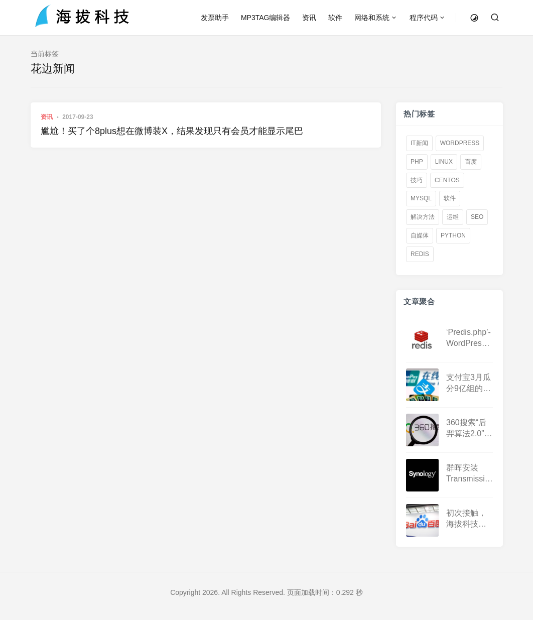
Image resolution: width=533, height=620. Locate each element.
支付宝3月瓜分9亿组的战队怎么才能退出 (468, 383)
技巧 (417, 179)
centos (447, 179)
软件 (335, 18)
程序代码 (424, 18)
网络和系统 (371, 18)
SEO (477, 216)
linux (443, 161)
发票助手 (215, 18)
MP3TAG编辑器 (266, 18)
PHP (417, 161)
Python (453, 235)
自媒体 (420, 235)
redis (420, 254)
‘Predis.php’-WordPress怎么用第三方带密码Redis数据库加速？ (468, 338)
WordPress (459, 143)
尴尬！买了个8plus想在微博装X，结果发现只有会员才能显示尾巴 (172, 131)
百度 (471, 161)
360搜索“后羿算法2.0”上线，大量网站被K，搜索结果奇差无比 (469, 428)
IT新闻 (419, 143)
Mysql (421, 198)
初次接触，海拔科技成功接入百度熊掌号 (466, 519)
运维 (453, 216)
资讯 (309, 18)
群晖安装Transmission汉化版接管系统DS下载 (470, 473)
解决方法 (423, 216)
